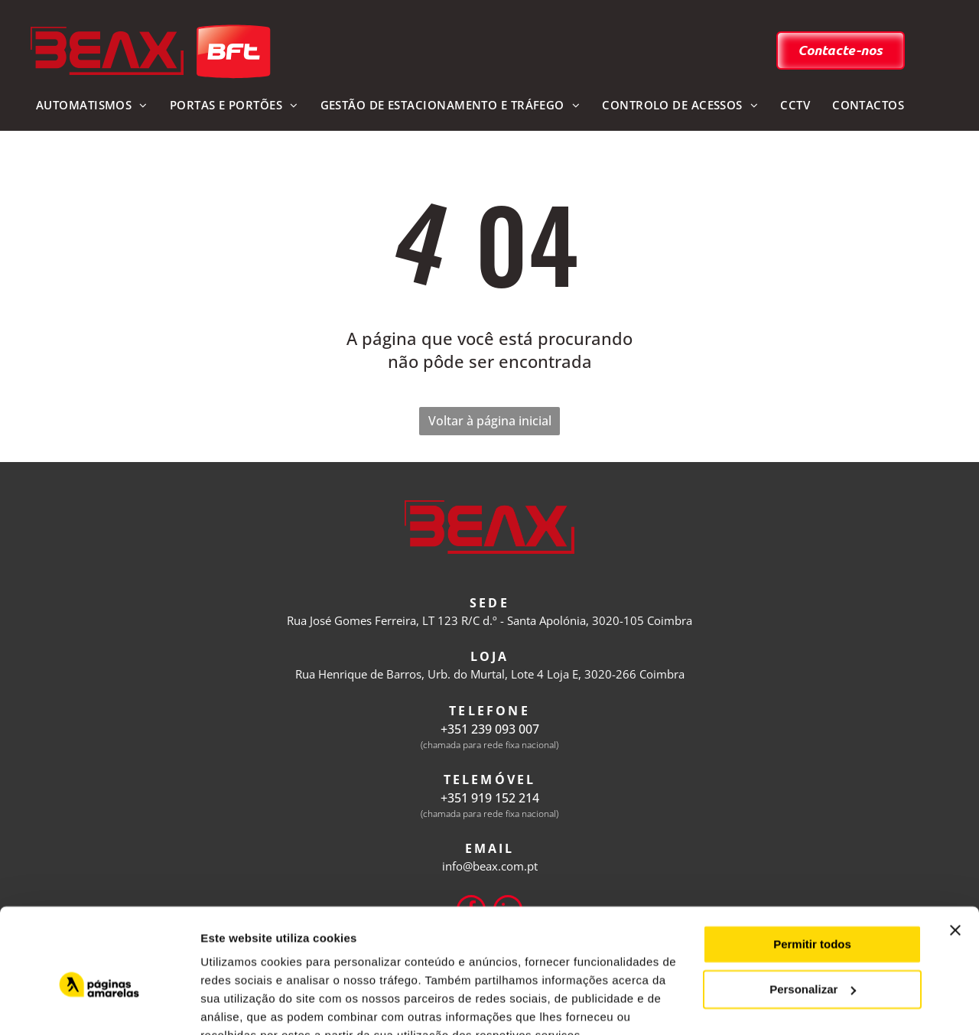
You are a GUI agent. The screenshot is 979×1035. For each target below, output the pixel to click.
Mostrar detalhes (247, 1004)
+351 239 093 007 (490, 729)
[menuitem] (91, 106)
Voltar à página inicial (489, 420)
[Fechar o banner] (955, 857)
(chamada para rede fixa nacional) (489, 744)
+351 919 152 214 (490, 797)
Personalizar (812, 916)
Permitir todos (812, 871)
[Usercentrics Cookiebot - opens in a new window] (99, 1005)
